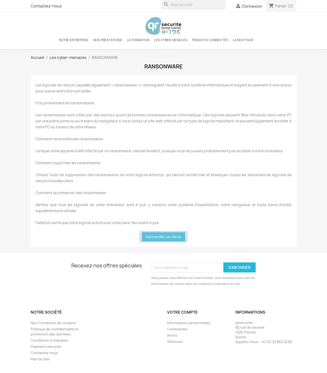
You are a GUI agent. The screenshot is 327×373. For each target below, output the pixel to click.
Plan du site (40, 359)
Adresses (175, 341)
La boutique (243, 40)
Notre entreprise (74, 40)
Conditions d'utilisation (49, 340)
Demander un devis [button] (163, 236)
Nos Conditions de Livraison (53, 323)
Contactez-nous (46, 6)
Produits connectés (210, 40)
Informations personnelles (188, 323)
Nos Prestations (107, 40)
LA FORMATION (138, 40)
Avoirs (172, 335)
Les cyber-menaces (170, 40)
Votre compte (182, 312)
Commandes (177, 329)
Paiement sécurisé (46, 346)
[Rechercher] (193, 5)
